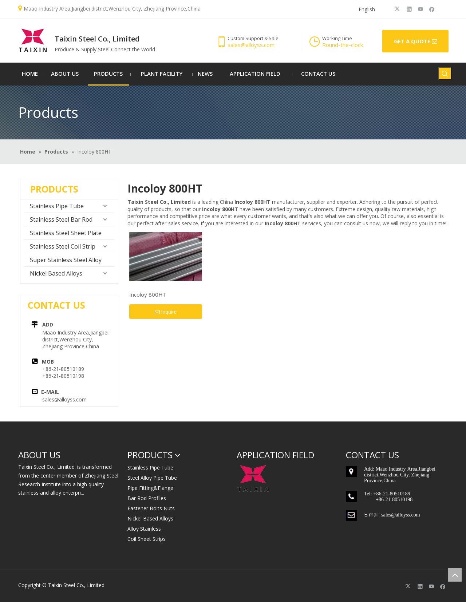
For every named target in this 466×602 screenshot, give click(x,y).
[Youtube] (420, 8)
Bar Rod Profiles (146, 498)
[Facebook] (432, 8)
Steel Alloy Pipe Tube (152, 477)
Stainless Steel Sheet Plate (66, 233)
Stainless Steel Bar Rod (61, 219)
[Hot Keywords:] (444, 73)
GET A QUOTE (415, 41)
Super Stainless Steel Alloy (66, 260)
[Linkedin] (409, 8)
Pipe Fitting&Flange (150, 487)
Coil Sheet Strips (146, 538)
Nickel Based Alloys (56, 273)
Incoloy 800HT (147, 294)
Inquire (166, 312)
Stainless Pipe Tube (57, 206)
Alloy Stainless (144, 528)
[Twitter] (398, 8)
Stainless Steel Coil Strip (62, 246)
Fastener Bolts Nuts (151, 508)
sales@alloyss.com (64, 399)
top (455, 575)
